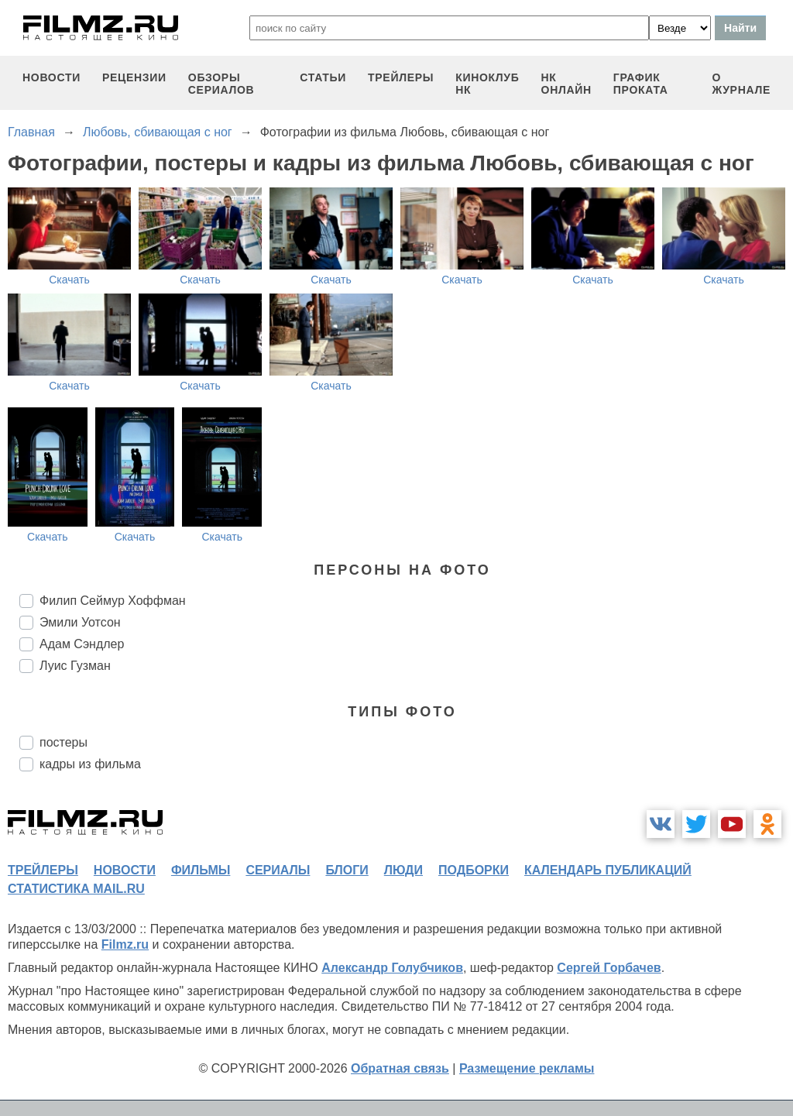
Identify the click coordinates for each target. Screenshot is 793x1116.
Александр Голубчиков (392, 967)
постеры (63, 742)
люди (403, 870)
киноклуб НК (487, 83)
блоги (346, 870)
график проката (640, 83)
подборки (473, 870)
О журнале (741, 83)
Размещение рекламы (527, 1068)
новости (51, 77)
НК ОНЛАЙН (566, 83)
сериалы (277, 870)
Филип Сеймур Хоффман (112, 600)
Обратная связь (400, 1068)
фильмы (200, 870)
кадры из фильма (90, 764)
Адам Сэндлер (81, 644)
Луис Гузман (75, 665)
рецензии (134, 77)
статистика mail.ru (76, 888)
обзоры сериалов (221, 83)
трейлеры (401, 77)
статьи (323, 77)
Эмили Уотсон (80, 622)
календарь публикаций (608, 870)
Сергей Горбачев (609, 967)
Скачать (69, 279)
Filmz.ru (125, 944)
